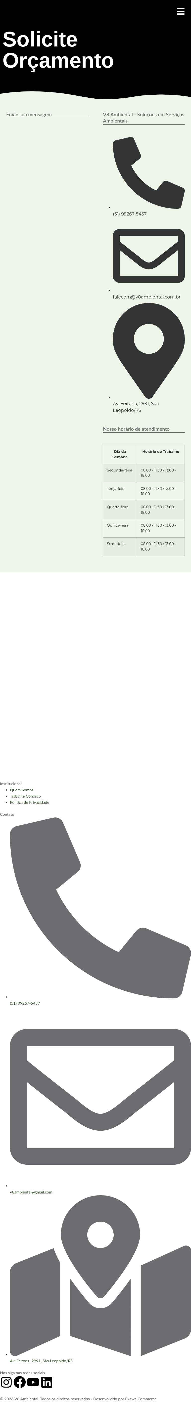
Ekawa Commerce (140, 1398)
